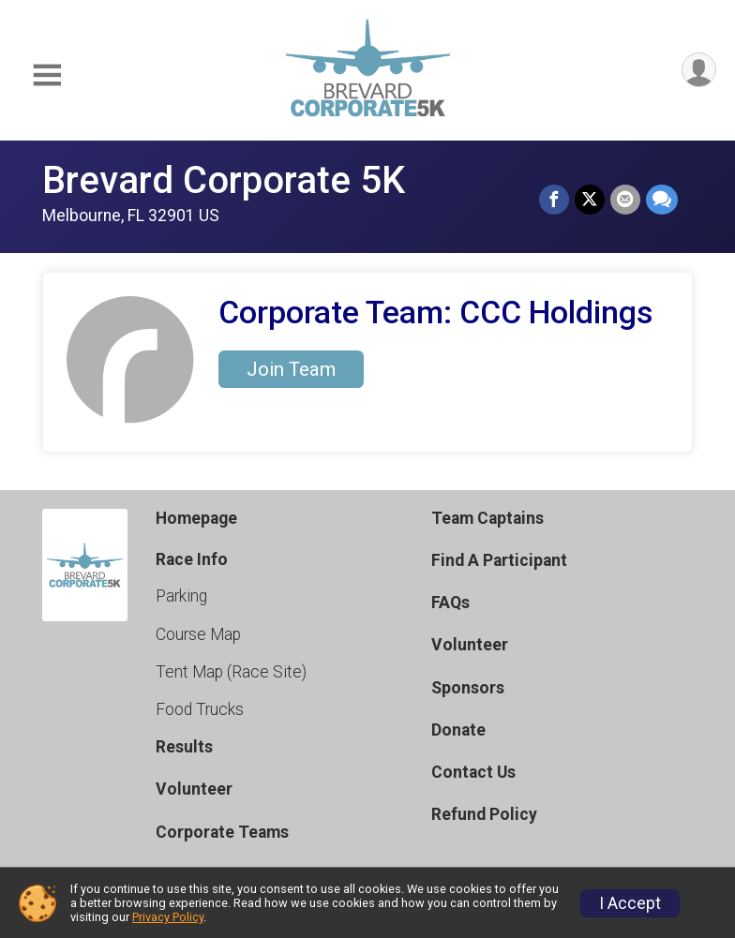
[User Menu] (699, 69)
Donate (458, 730)
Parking (181, 596)
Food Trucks (200, 709)
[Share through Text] (662, 200)
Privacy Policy (167, 917)
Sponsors (467, 687)
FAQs (450, 602)
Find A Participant (499, 560)
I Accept (630, 903)
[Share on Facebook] (554, 200)
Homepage (196, 518)
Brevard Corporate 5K (223, 180)
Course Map (198, 634)
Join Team (291, 369)
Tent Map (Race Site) (231, 672)
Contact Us (473, 772)
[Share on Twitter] (590, 200)
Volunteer (194, 789)
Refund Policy (484, 814)
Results (184, 746)
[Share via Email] (625, 200)
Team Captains (487, 518)
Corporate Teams (222, 832)
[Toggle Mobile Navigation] (47, 75)
